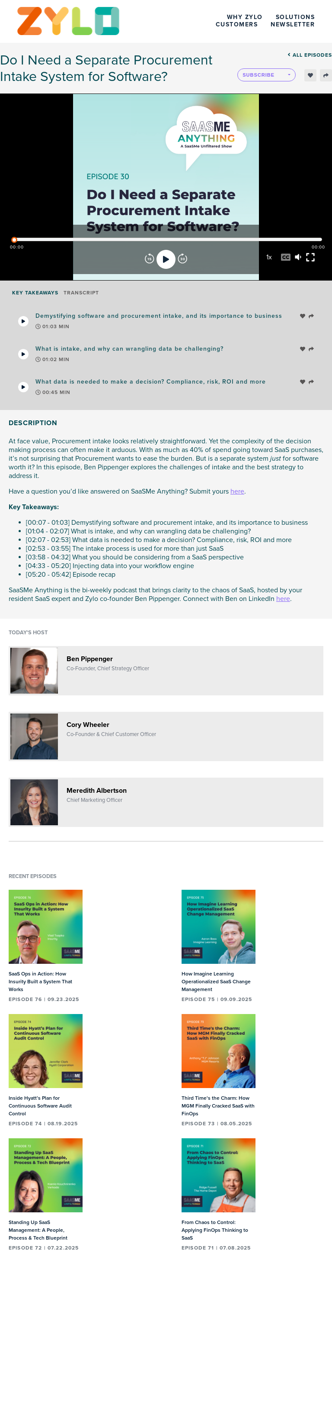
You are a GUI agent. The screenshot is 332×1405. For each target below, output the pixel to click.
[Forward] (182, 259)
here (237, 491)
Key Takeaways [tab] (35, 293)
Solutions (295, 17)
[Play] (166, 259)
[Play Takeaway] (23, 321)
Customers (237, 24)
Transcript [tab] (81, 293)
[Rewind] (149, 259)
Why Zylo (245, 17)
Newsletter (293, 24)
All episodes (309, 55)
